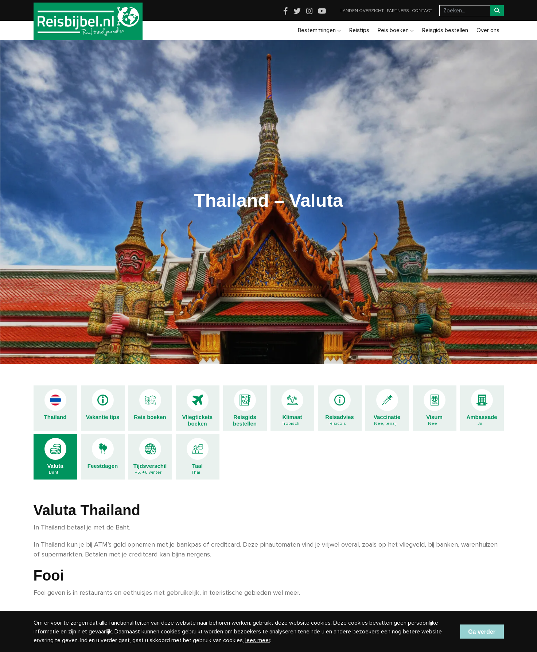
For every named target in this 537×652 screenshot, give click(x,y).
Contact (422, 10)
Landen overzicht (362, 10)
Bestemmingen (319, 30)
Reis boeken (396, 30)
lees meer (257, 640)
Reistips (359, 30)
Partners (398, 10)
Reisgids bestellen (445, 30)
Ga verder (481, 631)
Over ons (487, 30)
